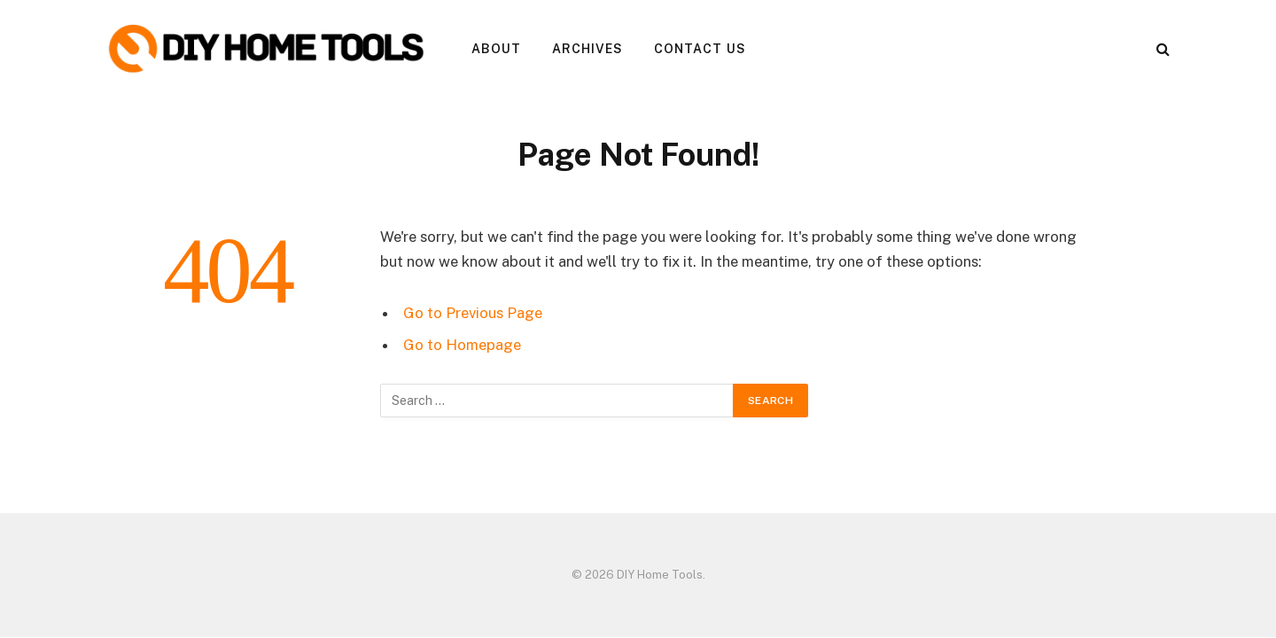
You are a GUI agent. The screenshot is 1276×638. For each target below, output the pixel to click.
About (496, 49)
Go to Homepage (462, 345)
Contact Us (700, 49)
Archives (588, 49)
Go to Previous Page (472, 313)
